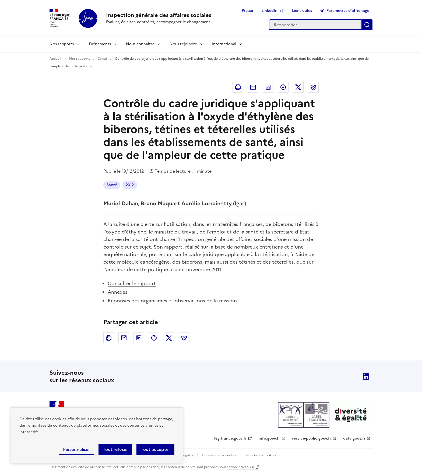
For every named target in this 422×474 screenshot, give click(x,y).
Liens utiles (302, 10)
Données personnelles (219, 455)
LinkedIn (269, 10)
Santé (102, 58)
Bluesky (313, 87)
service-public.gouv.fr (311, 438)
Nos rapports (62, 44)
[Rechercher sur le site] (315, 24)
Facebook (283, 87)
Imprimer (238, 87)
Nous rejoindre (183, 44)
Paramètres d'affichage (347, 10)
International (224, 44)
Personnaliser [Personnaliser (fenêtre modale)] (76, 449)
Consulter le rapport (132, 283)
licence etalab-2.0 (240, 467)
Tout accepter (155, 449)
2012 (130, 185)
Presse (247, 10)
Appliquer (367, 24)
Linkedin (268, 87)
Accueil (55, 58)
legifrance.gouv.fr (230, 438)
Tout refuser (115, 449)
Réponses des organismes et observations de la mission (172, 300)
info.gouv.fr (269, 438)
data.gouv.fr (354, 438)
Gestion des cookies (260, 455)
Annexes (117, 292)
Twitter (298, 87)
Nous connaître (140, 44)
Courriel (253, 87)
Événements (100, 44)
